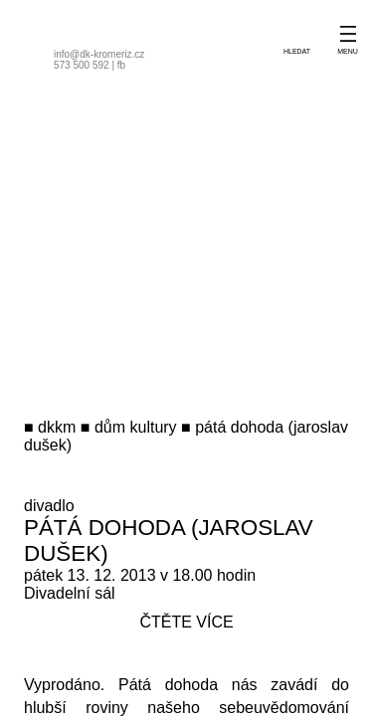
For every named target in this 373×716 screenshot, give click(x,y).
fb (121, 65)
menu (347, 51)
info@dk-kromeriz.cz (99, 54)
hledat (296, 51)
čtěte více (186, 622)
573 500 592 (81, 65)
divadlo (49, 505)
